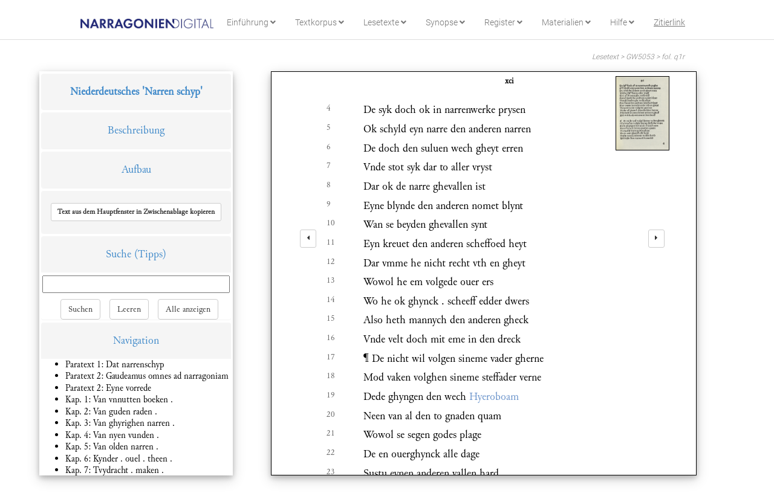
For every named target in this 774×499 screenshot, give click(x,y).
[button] (136, 212)
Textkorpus (319, 22)
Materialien (566, 22)
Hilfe (622, 22)
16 (331, 338)
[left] (308, 239)
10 (331, 223)
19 (331, 395)
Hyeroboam (494, 396)
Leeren (129, 309)
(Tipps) (150, 254)
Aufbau (136, 169)
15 (331, 318)
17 (331, 357)
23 (331, 472)
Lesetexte (384, 22)
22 (331, 452)
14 (331, 300)
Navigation (136, 340)
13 (331, 280)
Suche (118, 254)
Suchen (80, 309)
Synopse (445, 22)
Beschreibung (136, 130)
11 (331, 242)
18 (331, 376)
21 (331, 433)
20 (331, 414)
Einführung (251, 22)
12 (331, 262)
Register (503, 22)
